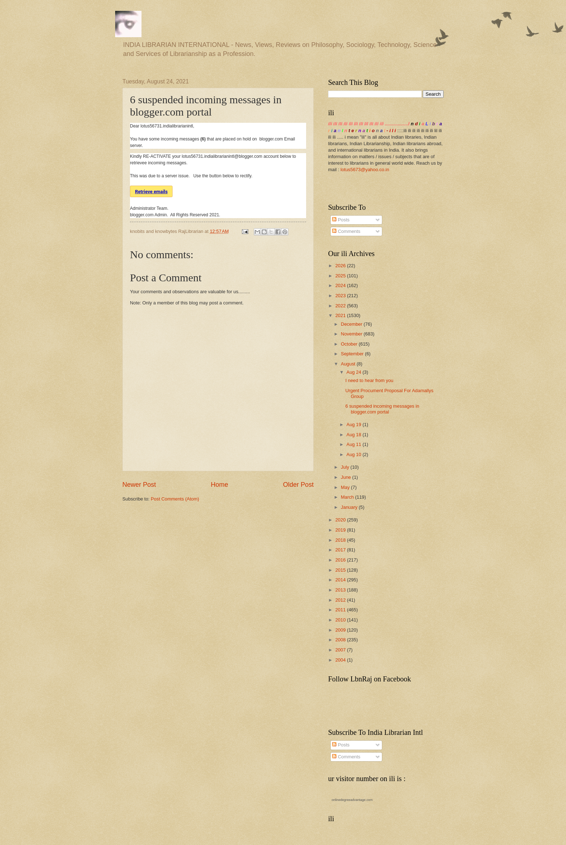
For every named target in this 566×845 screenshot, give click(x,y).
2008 (341, 639)
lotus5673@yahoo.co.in (364, 169)
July (345, 467)
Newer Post (139, 484)
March (348, 497)
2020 (341, 520)
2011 (341, 609)
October (349, 344)
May (346, 487)
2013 (341, 590)
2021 (341, 315)
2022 (341, 305)
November (352, 334)
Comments (346, 231)
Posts (340, 219)
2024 (341, 285)
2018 (341, 540)
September (353, 353)
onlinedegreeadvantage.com (352, 800)
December (352, 324)
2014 (341, 579)
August (349, 364)
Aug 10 (354, 454)
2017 (341, 549)
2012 (341, 600)
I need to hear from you (369, 380)
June (346, 477)
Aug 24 (354, 372)
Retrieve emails (151, 191)
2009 (341, 630)
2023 (341, 295)
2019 (341, 530)
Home (219, 484)
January (349, 507)
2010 (341, 620)
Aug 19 (354, 424)
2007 (341, 650)
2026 (341, 265)
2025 (341, 275)
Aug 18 (354, 434)
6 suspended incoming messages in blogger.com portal (382, 408)
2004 (341, 660)
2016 (341, 560)
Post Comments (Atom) (175, 499)
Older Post (298, 484)
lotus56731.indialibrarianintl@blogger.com (222, 156)
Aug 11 (354, 444)
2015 (341, 570)
